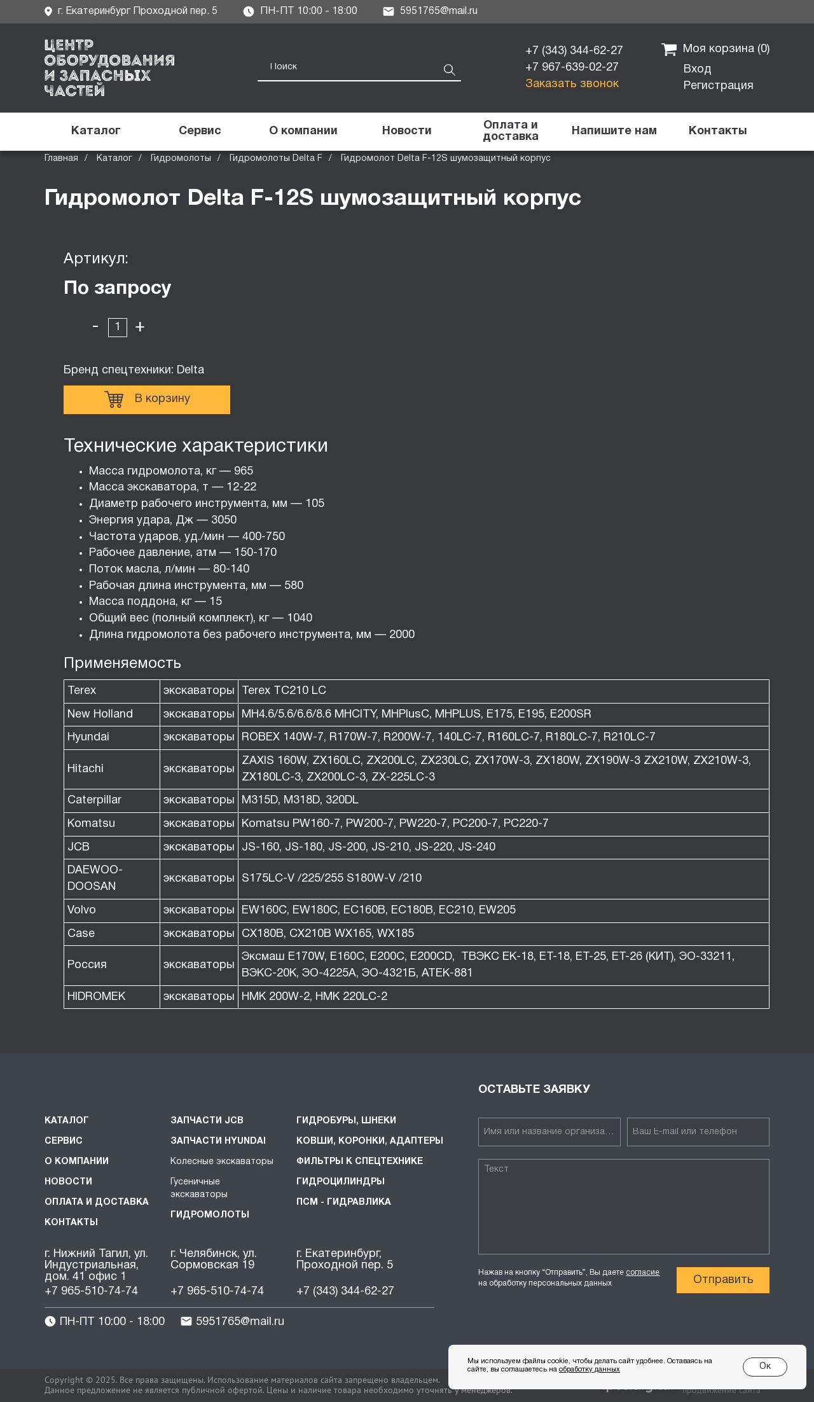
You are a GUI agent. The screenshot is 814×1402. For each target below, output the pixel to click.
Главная (61, 159)
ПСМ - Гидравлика (343, 1202)
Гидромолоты (181, 159)
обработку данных (589, 1369)
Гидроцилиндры (340, 1182)
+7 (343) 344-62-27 (574, 51)
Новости (68, 1182)
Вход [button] (698, 69)
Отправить (723, 1280)
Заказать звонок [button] (572, 84)
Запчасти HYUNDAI (218, 1141)
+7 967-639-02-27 (572, 67)
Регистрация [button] (719, 86)
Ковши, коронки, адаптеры (369, 1141)
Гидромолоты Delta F (276, 159)
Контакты (71, 1223)
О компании (77, 1162)
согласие (642, 1272)
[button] (614, 132)
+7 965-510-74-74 (91, 1291)
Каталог (114, 159)
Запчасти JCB (207, 1121)
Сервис (64, 1141)
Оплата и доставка (97, 1202)
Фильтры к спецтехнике (359, 1162)
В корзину (147, 399)
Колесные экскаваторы (221, 1162)
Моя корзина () (715, 49)
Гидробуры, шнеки (346, 1121)
